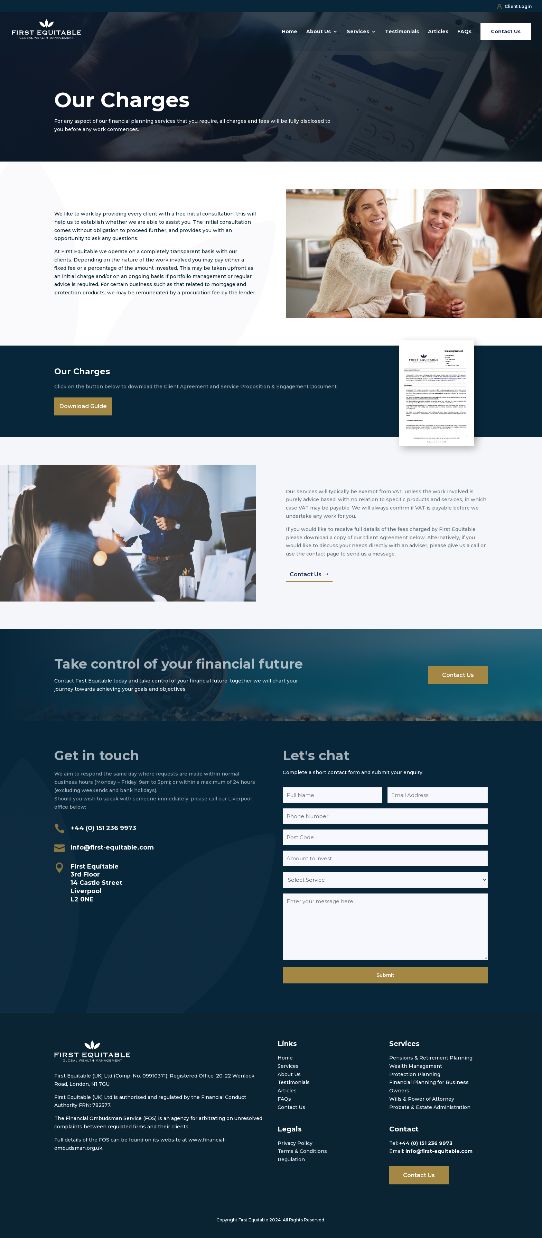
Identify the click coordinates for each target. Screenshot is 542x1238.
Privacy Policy (295, 1143)
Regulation (291, 1159)
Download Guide (83, 406)
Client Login (514, 6)
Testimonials (402, 32)
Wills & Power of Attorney (421, 1099)
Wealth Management (415, 1066)
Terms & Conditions (302, 1151)
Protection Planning (414, 1074)
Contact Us (305, 574)
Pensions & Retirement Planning (431, 1058)
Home (289, 32)
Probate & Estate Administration (429, 1107)
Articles (438, 32)
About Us (318, 32)
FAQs (464, 32)
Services (358, 32)
